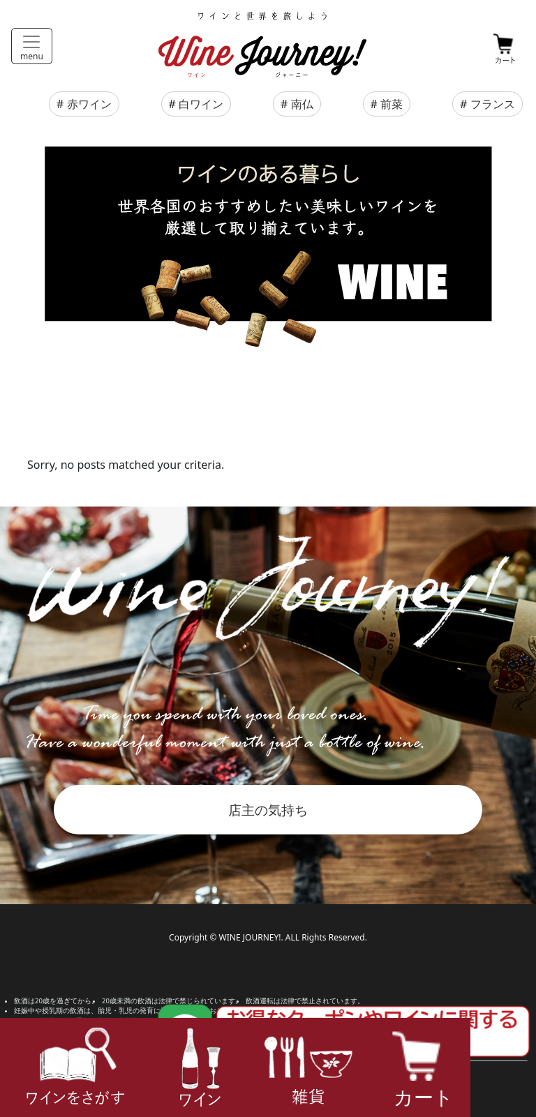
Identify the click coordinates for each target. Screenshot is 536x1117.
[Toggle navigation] (31, 46)
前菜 (391, 104)
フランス (492, 104)
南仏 (302, 104)
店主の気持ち (268, 809)
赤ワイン (89, 104)
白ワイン (201, 104)
